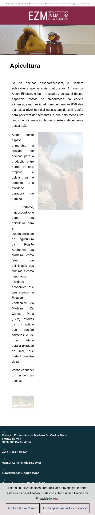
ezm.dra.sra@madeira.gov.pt (21, 462)
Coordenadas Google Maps (20, 472)
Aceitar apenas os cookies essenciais (65, 508)
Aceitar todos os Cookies (23, 508)
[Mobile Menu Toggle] (5, 15)
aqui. (56, 498)
